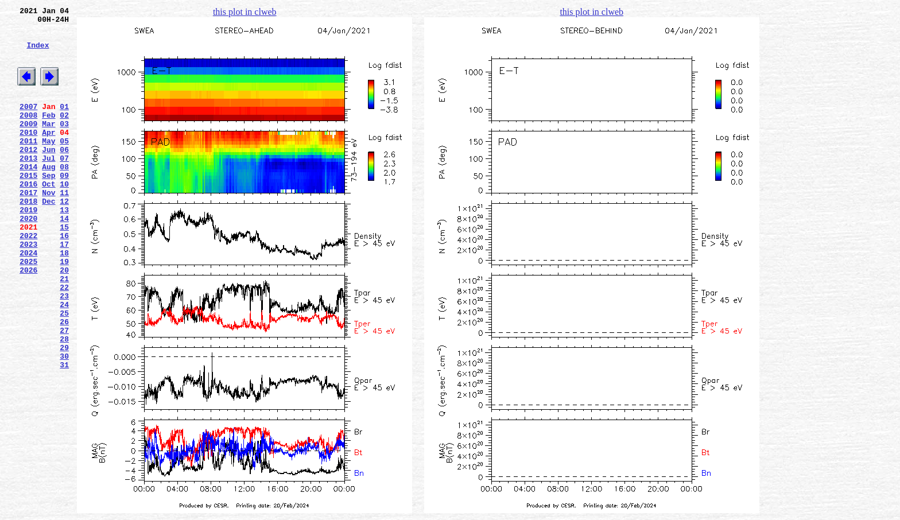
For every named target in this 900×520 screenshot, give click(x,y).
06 (64, 175)
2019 (28, 247)
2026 (28, 320)
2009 (28, 144)
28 (64, 402)
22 (64, 340)
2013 (28, 185)
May (48, 165)
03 (64, 144)
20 (64, 320)
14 (64, 258)
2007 (28, 123)
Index (37, 53)
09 (64, 206)
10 (64, 216)
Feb (48, 134)
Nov (48, 227)
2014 (28, 196)
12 (64, 237)
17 (64, 289)
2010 (28, 154)
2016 (28, 216)
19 (64, 309)
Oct (48, 216)
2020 (28, 258)
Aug (48, 196)
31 (64, 433)
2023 (28, 289)
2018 (28, 237)
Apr (48, 154)
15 (64, 268)
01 (64, 123)
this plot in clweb (245, 12)
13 (64, 247)
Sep (48, 206)
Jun (48, 175)
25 (64, 371)
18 (64, 299)
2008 (28, 134)
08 (64, 196)
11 (64, 227)
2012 (28, 175)
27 (64, 392)
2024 (28, 299)
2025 (28, 309)
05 (64, 165)
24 (64, 361)
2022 (28, 278)
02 (64, 134)
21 (64, 330)
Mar (48, 144)
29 (64, 413)
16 (64, 278)
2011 (28, 165)
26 (64, 382)
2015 (28, 206)
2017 (28, 227)
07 (64, 185)
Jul (48, 185)
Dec (48, 237)
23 (64, 351)
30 (64, 423)
